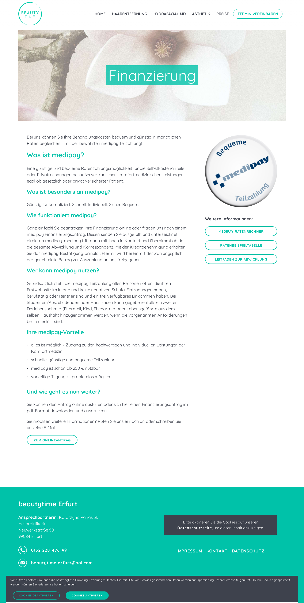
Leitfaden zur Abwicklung (241, 259)
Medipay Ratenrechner (241, 231)
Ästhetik (201, 13)
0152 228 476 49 (42, 550)
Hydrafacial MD (169, 13)
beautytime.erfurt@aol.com (55, 563)
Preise (222, 13)
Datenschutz (248, 551)
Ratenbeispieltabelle (241, 245)
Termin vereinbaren (258, 13)
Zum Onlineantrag (52, 440)
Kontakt (217, 551)
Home (100, 13)
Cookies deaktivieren (36, 595)
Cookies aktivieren (87, 595)
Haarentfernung (129, 13)
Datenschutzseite (194, 527)
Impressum (189, 551)
